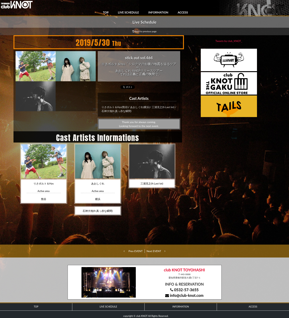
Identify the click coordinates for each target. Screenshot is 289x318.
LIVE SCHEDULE (128, 12)
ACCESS (183, 12)
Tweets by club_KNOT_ (228, 41)
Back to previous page (144, 31)
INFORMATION (158, 12)
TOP (106, 12)
